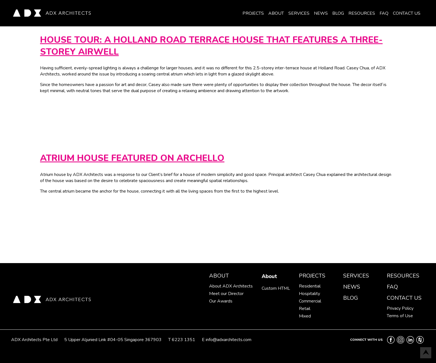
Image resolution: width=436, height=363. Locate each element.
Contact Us (406, 13)
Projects (253, 13)
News (321, 13)
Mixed (305, 316)
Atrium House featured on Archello (132, 158)
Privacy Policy (400, 308)
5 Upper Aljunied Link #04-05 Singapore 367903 (113, 340)
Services (298, 13)
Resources (361, 13)
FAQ (384, 13)
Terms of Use (400, 316)
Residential (310, 286)
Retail (304, 309)
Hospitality (309, 294)
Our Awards (220, 301)
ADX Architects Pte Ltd (34, 340)
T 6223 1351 (181, 340)
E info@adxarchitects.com (226, 340)
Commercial (310, 301)
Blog (338, 13)
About (276, 13)
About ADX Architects (231, 286)
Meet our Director (226, 294)
